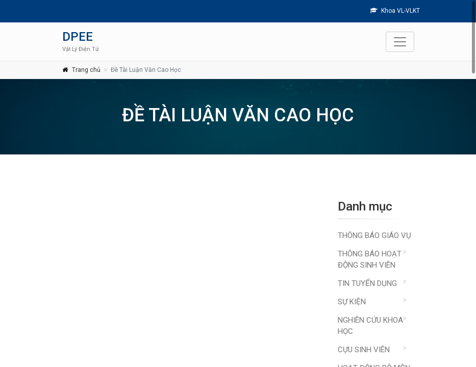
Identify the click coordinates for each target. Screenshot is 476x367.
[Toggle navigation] (400, 42)
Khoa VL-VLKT (395, 10)
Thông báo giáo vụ (374, 235)
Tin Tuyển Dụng (367, 283)
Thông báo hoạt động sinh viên (370, 259)
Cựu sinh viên (364, 349)
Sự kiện (352, 301)
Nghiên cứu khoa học (370, 326)
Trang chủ (86, 69)
